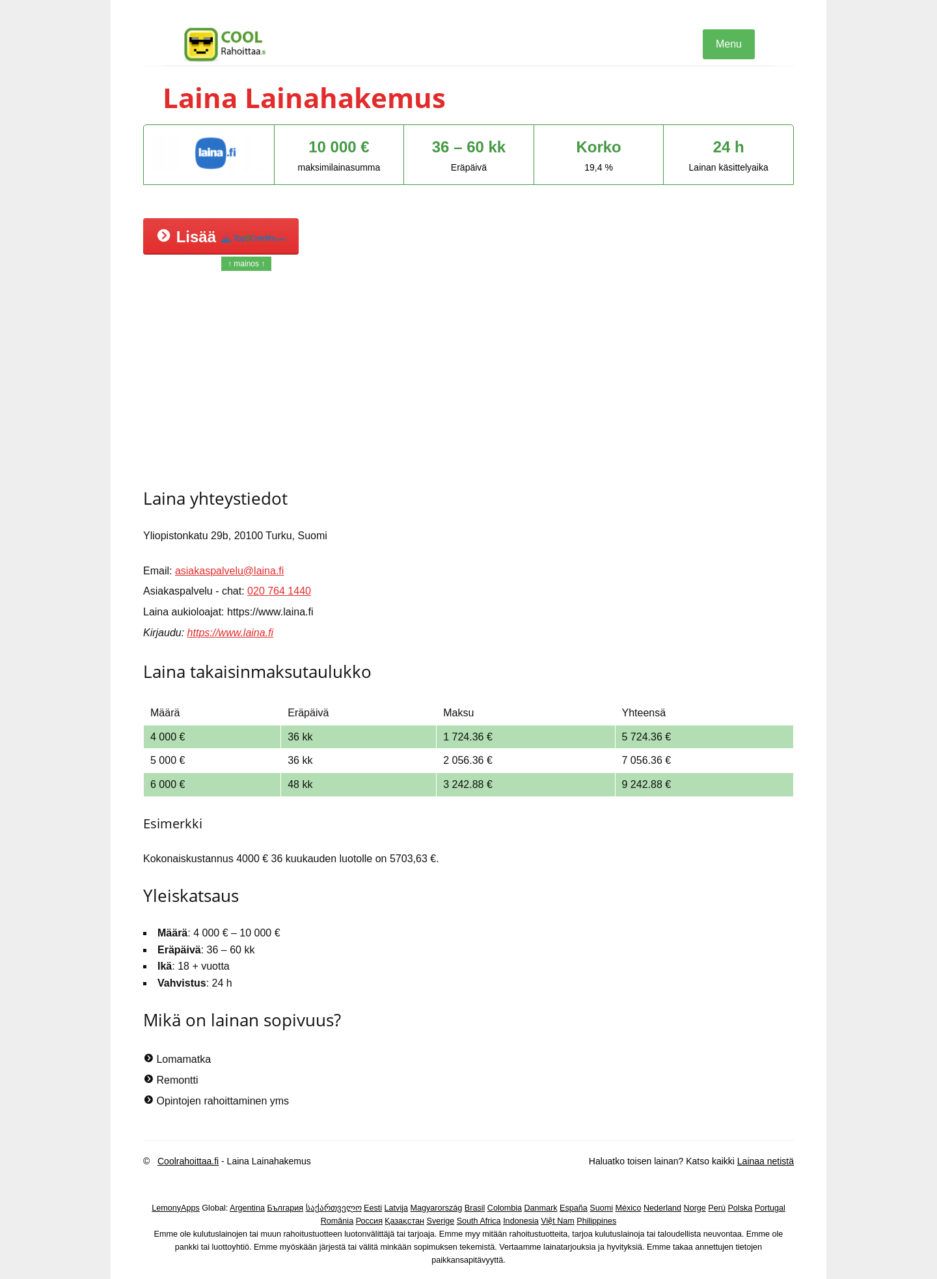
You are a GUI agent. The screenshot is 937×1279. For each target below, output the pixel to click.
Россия (369, 1221)
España (574, 1208)
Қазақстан (404, 1221)
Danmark (541, 1208)
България (285, 1208)
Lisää (221, 236)
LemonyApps (176, 1208)
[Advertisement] (468, 378)
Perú (717, 1208)
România (337, 1221)
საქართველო (334, 1208)
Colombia (504, 1208)
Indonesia (521, 1221)
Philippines (596, 1221)
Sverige (441, 1221)
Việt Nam (558, 1221)
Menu (729, 43)
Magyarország (437, 1208)
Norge (695, 1208)
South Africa (479, 1221)
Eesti (373, 1208)
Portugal (770, 1208)
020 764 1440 (279, 591)
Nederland (662, 1208)
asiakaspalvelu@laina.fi (229, 570)
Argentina (247, 1208)
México (629, 1208)
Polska (739, 1208)
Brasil (475, 1208)
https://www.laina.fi (230, 632)
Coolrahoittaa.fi (188, 1161)
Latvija (396, 1208)
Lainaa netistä (765, 1161)
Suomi (601, 1208)
